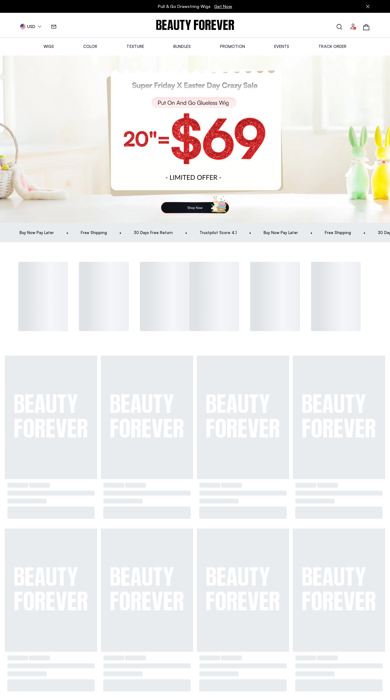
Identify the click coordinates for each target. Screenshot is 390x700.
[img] (195, 25)
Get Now (223, 7)
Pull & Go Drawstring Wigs (195, 8)
